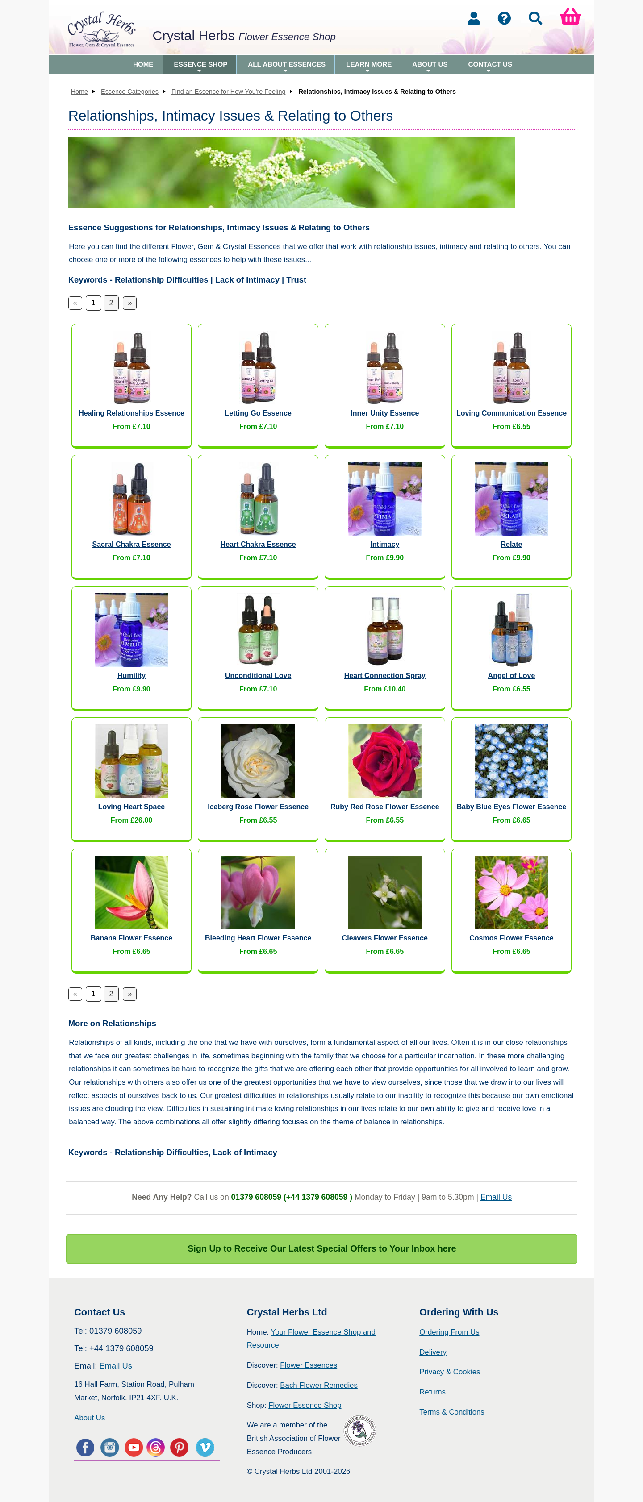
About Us (429, 67)
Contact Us (490, 67)
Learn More (369, 67)
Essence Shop (201, 67)
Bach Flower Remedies (318, 1385)
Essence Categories (130, 91)
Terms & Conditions (451, 1412)
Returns (432, 1392)
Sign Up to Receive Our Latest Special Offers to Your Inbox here (322, 1248)
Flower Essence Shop (304, 1405)
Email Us (496, 1197)
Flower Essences (308, 1365)
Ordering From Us (449, 1332)
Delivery (433, 1352)
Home (143, 64)
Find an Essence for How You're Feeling (228, 91)
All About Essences (287, 67)
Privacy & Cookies (449, 1372)
